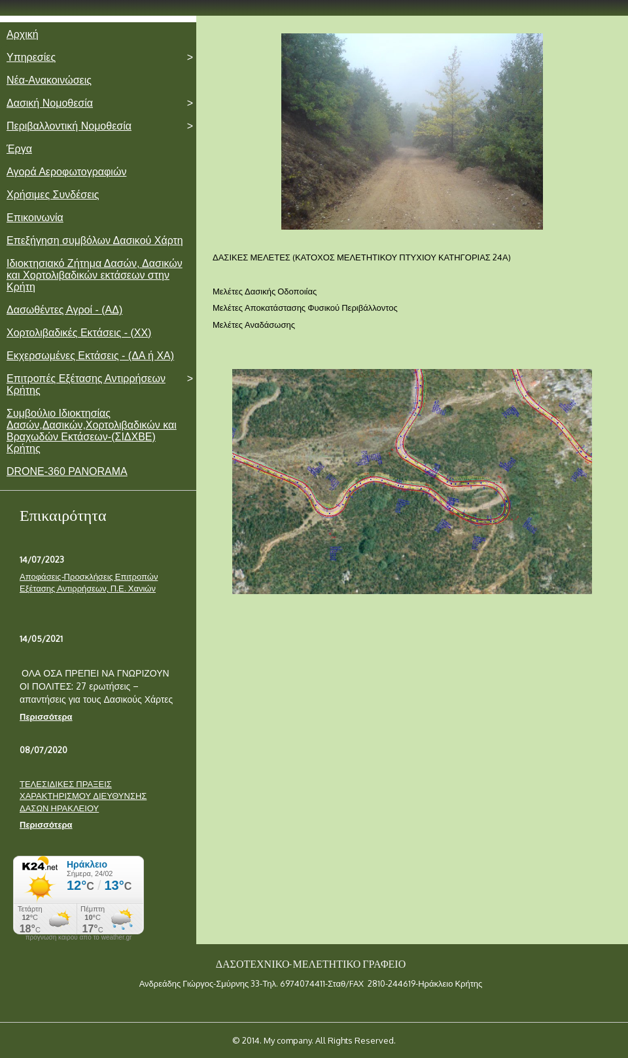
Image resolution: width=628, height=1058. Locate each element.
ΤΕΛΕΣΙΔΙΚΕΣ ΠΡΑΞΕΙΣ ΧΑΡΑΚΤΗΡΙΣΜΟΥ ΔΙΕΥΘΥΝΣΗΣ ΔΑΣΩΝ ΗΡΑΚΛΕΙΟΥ (83, 796)
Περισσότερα (46, 716)
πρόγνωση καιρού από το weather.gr (79, 937)
